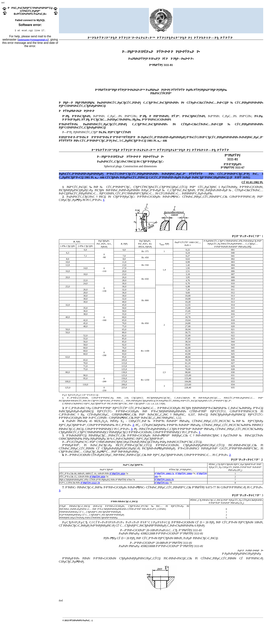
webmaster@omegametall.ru (33, 40)
